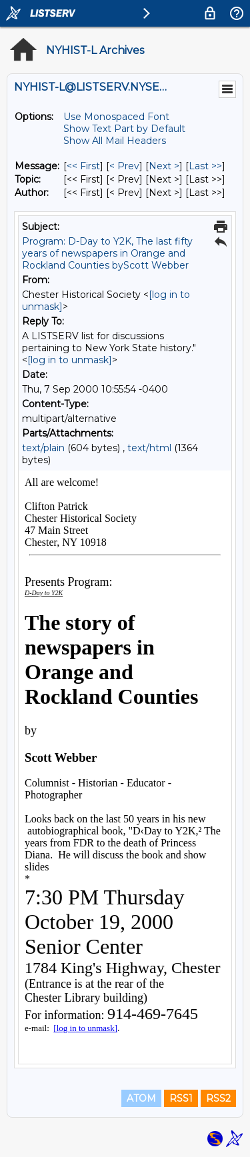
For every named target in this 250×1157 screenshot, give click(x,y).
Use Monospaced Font (116, 117)
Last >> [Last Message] (205, 166)
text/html (149, 448)
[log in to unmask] (69, 360)
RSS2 (218, 1098)
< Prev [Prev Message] (124, 166)
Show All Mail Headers (114, 141)
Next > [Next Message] (164, 166)
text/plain (43, 448)
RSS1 (181, 1098)
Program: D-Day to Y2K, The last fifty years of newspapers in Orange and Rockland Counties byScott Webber (107, 253)
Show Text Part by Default (124, 129)
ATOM (141, 1098)
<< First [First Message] (83, 166)
